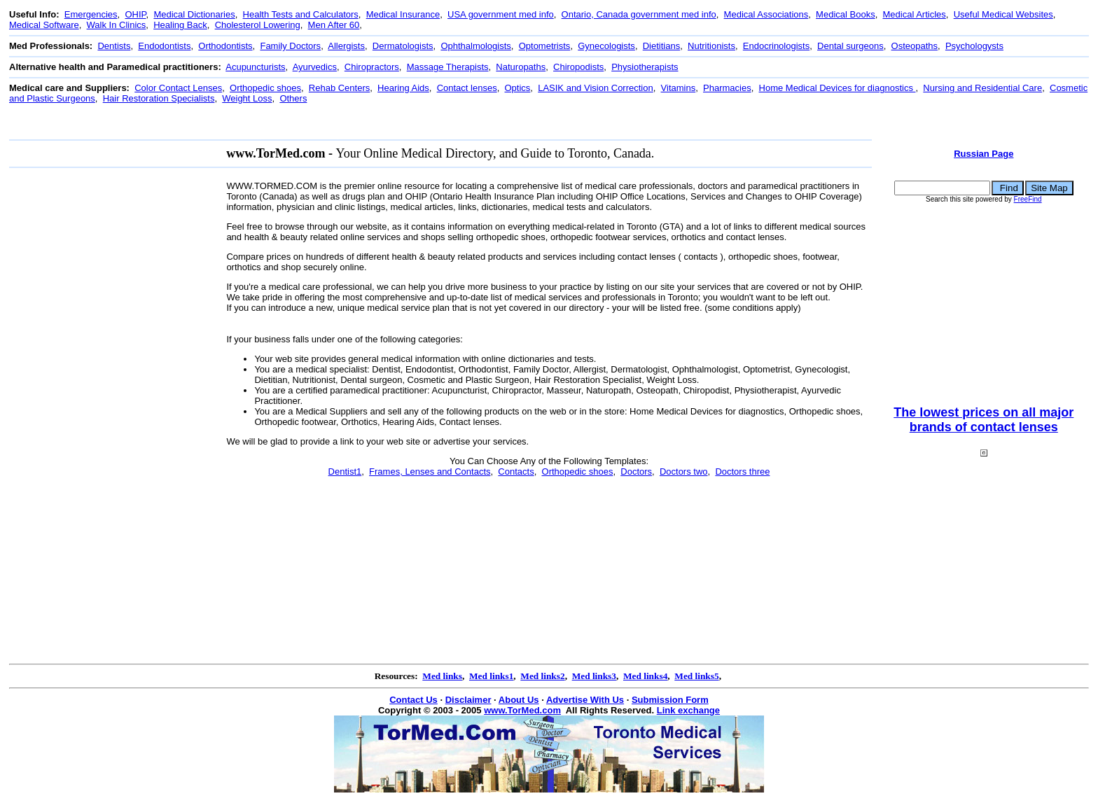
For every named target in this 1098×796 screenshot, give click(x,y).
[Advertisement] (264, 121)
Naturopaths (520, 67)
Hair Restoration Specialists (159, 98)
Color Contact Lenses (178, 88)
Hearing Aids (403, 88)
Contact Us (413, 699)
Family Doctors (290, 46)
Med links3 (594, 676)
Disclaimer (468, 699)
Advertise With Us (585, 699)
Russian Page (983, 153)
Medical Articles (914, 14)
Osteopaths (914, 46)
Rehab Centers (339, 88)
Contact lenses (467, 88)
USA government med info (500, 14)
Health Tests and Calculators (301, 14)
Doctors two (684, 471)
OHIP (135, 14)
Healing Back (180, 25)
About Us (519, 699)
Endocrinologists (776, 46)
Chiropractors (372, 67)
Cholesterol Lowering (257, 25)
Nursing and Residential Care (982, 88)
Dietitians (661, 46)
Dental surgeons (850, 46)
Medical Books (845, 14)
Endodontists (164, 46)
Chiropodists (578, 67)
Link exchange (688, 710)
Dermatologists (403, 46)
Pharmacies (727, 88)
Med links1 (491, 676)
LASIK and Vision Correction (595, 88)
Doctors (636, 471)
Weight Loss (247, 98)
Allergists (346, 46)
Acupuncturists (255, 67)
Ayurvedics (315, 67)
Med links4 (645, 676)
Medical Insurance (403, 14)
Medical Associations (766, 14)
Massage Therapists (448, 67)
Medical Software (44, 25)
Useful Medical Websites (1003, 14)
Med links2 (542, 676)
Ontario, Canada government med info (639, 14)
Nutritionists (711, 46)
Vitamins (678, 88)
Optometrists (545, 46)
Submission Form (670, 699)
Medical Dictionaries (194, 14)
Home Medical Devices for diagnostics (837, 88)
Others (293, 98)
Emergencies (91, 14)
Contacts (516, 471)
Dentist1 (345, 471)
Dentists (113, 46)
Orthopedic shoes (265, 88)
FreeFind (1028, 199)
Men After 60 (334, 25)
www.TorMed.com (522, 710)
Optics (518, 88)
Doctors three (742, 471)
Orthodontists (225, 46)
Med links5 (696, 676)
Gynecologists (606, 46)
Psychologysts (974, 46)
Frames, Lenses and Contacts (429, 471)
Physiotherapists (644, 67)
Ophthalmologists (475, 46)
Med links (442, 676)
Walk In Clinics (116, 25)
